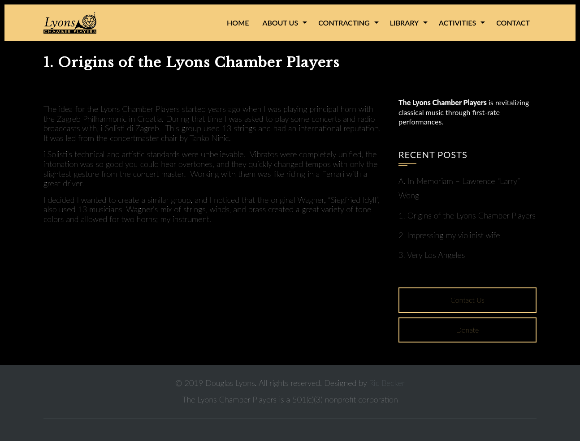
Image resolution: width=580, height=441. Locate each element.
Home (238, 22)
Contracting (344, 22)
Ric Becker (387, 383)
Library (404, 22)
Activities (457, 22)
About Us (280, 22)
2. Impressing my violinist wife (449, 235)
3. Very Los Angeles (431, 255)
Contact (513, 22)
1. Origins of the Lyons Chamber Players (467, 215)
